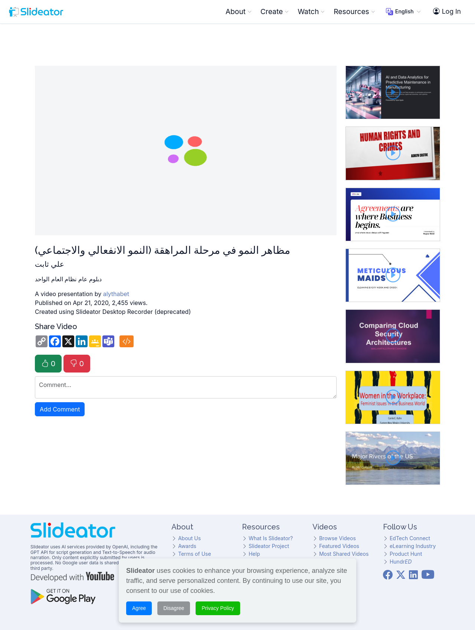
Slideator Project (269, 546)
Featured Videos (339, 546)
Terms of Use (194, 554)
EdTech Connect (410, 538)
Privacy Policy (218, 608)
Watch (311, 11)
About (239, 11)
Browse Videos (337, 538)
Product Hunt (406, 554)
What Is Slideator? (271, 538)
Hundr (401, 561)
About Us (189, 538)
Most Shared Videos (343, 554)
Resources (354, 11)
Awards (187, 546)
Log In (447, 11)
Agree (139, 608)
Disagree (173, 608)
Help (254, 554)
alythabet (116, 294)
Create (275, 11)
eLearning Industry (413, 546)
